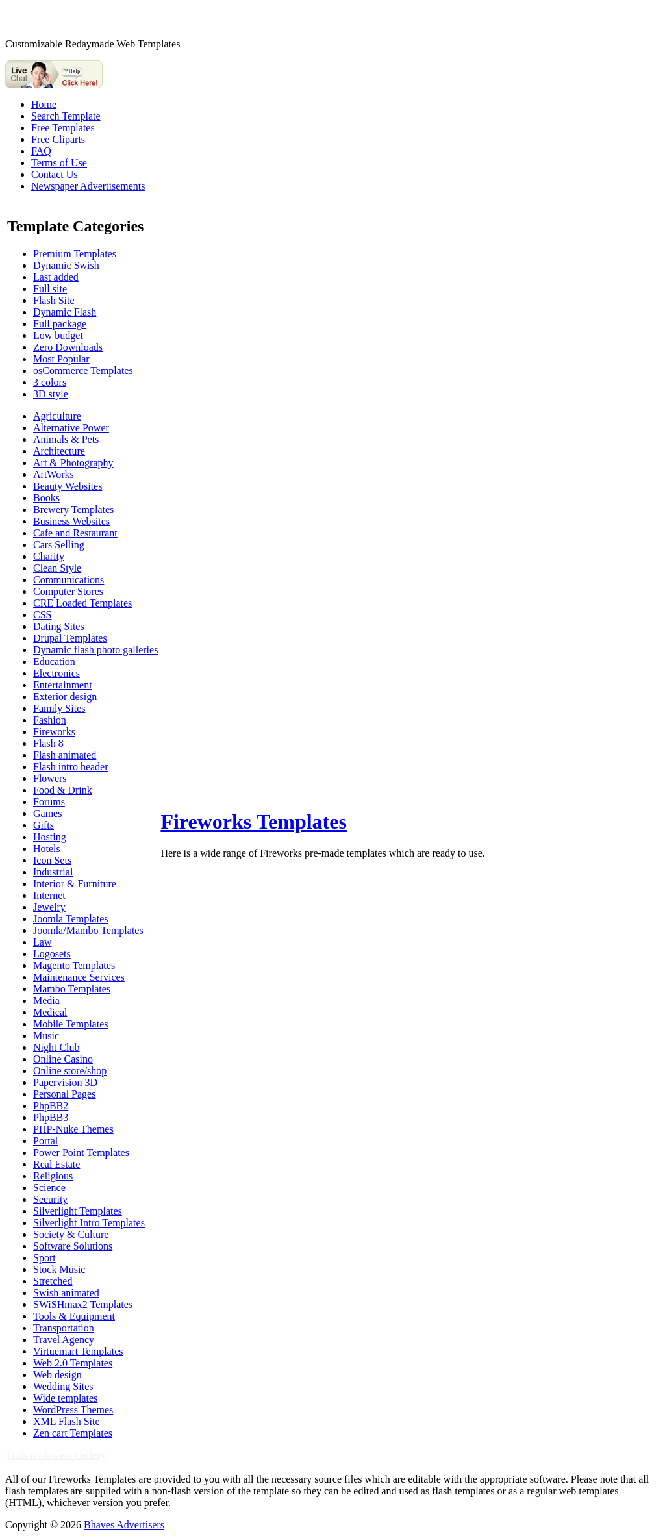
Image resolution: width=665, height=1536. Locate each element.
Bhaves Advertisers (124, 1524)
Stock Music (59, 1269)
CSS (42, 614)
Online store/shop (70, 1070)
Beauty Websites (67, 486)
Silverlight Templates (77, 1210)
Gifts (43, 825)
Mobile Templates (70, 1023)
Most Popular (61, 358)
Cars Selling (58, 544)
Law (42, 942)
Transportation (63, 1327)
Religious (53, 1175)
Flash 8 (48, 743)
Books (46, 497)
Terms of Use (59, 162)
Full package (59, 323)
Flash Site (54, 300)
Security (50, 1199)
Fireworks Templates (253, 821)
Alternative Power (71, 427)
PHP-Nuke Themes (73, 1129)
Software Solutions (72, 1246)
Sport (44, 1257)
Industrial (53, 871)
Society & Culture (70, 1234)
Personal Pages (64, 1094)
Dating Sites (58, 626)
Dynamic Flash (64, 312)
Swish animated (66, 1292)
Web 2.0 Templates (72, 1362)
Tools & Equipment (74, 1316)
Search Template (66, 115)
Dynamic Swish (66, 265)
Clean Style (57, 567)
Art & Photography (73, 462)
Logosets (52, 953)
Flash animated (64, 755)
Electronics (56, 673)
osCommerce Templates (83, 370)
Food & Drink (62, 790)
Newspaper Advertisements (88, 186)
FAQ (41, 151)
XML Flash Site (66, 1421)
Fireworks (54, 731)
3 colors (49, 382)
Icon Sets (52, 860)
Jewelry (49, 907)
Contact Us (54, 174)
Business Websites (71, 521)
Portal (45, 1140)
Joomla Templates (70, 918)
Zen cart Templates (72, 1433)
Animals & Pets (66, 439)
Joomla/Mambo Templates (88, 930)
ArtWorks (53, 474)
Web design (57, 1374)
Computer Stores (68, 591)
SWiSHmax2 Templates (82, 1304)
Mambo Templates (71, 988)
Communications (68, 579)
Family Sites (59, 708)
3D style (50, 393)
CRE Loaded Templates (82, 603)
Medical (50, 1012)
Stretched (52, 1281)
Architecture (59, 451)
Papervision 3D (65, 1082)
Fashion (49, 719)
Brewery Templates (73, 509)
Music (46, 1035)
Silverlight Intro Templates (89, 1222)
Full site (50, 288)
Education (54, 661)
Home (43, 104)
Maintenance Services (79, 977)
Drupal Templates (70, 638)
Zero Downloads (68, 347)
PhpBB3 (50, 1117)
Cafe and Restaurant (75, 532)
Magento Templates (74, 965)
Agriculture (57, 416)
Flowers (50, 778)
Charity (48, 556)
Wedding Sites (63, 1386)
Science (49, 1187)
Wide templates (65, 1398)
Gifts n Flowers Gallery (56, 1455)
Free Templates (63, 127)
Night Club (56, 1047)
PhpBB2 (50, 1105)
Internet (49, 895)
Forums (49, 801)
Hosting (49, 836)
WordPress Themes (73, 1409)
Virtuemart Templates (78, 1351)
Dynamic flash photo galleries (95, 649)
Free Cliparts (58, 139)
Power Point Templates (81, 1152)
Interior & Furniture (74, 883)
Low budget (58, 335)
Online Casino (63, 1058)
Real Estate (56, 1164)
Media (46, 1000)
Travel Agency (63, 1339)
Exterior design (65, 696)
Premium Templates (74, 253)
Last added (56, 277)
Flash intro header (70, 766)
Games (47, 813)
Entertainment (62, 684)
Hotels (46, 848)
